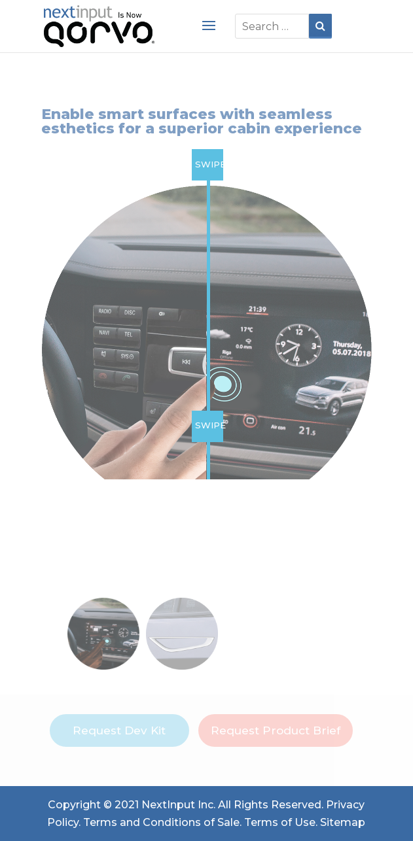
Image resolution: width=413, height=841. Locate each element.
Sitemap (342, 822)
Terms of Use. (280, 822)
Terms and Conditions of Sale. (162, 822)
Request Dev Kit (119, 730)
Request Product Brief (275, 730)
